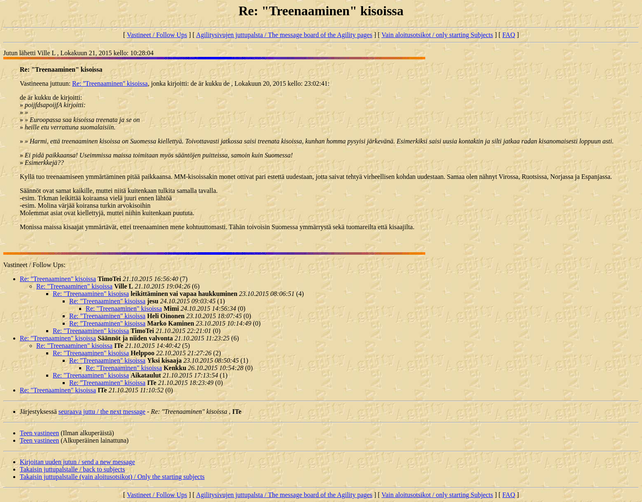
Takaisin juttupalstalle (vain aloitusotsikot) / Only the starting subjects (112, 476)
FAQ (508, 34)
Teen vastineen (39, 432)
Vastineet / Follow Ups (157, 34)
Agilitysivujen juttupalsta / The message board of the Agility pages (284, 34)
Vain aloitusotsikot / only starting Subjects (437, 34)
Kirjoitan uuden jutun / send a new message (77, 461)
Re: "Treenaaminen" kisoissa (58, 278)
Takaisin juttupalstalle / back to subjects (72, 469)
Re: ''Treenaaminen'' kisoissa (110, 83)
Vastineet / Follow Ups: (34, 264)
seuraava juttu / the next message (102, 411)
